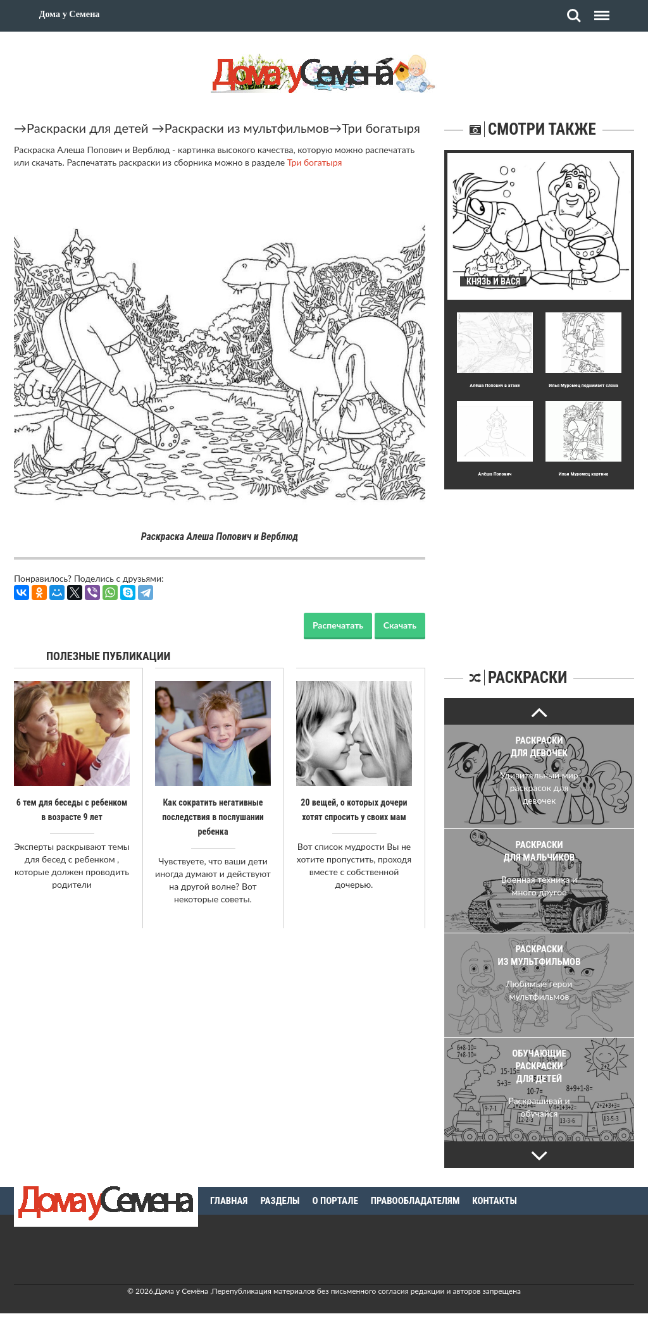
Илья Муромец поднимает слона (583, 385)
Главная (228, 1200)
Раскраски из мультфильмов (247, 127)
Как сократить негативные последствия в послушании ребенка (212, 816)
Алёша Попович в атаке (495, 385)
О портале (335, 1200)
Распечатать (338, 625)
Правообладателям (415, 1200)
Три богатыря (381, 127)
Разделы (279, 1200)
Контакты (494, 1200)
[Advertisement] (539, 568)
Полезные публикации (108, 656)
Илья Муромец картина (584, 474)
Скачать (399, 625)
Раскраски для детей (88, 127)
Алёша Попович (495, 474)
